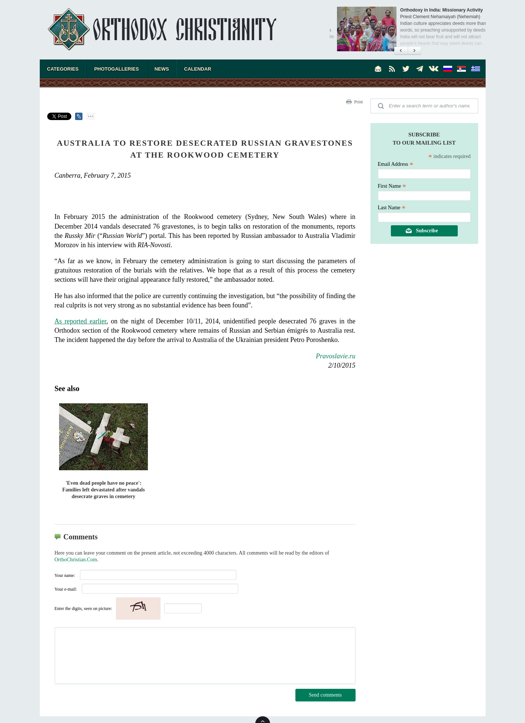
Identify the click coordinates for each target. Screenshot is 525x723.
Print (358, 101)
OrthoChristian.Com (76, 559)
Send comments (325, 695)
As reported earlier (81, 321)
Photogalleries (116, 69)
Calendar (197, 69)
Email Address (396, 164)
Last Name (392, 207)
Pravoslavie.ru (335, 356)
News (162, 69)
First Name (392, 186)
